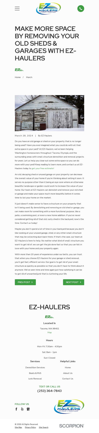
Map (49, 332)
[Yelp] (22, 409)
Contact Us (67, 378)
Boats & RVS (35, 373)
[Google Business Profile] (28, 409)
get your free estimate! (43, 168)
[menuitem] (18, 427)
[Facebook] (16, 409)
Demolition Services (35, 367)
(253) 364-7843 (49, 391)
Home (68, 367)
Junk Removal (35, 378)
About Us (67, 373)
